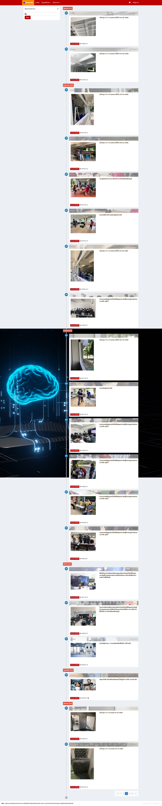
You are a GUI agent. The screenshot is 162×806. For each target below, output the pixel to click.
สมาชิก (37, 2)
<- (117, 793)
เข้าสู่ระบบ (136, 2)
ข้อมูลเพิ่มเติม (46, 2)
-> (135, 793)
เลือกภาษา (56, 2)
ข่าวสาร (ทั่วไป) (75, 44)
